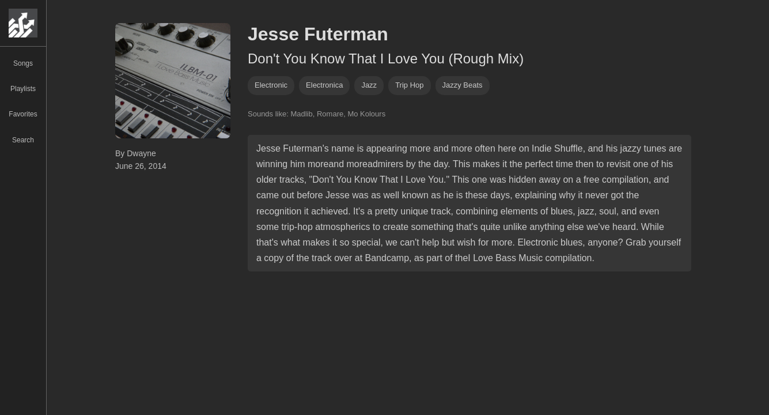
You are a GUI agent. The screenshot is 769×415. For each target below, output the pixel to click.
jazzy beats (462, 85)
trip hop (409, 85)
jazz (369, 85)
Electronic (271, 85)
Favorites (23, 114)
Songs (23, 63)
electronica (324, 85)
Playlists (23, 89)
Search (23, 140)
